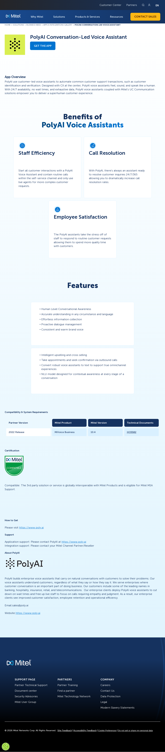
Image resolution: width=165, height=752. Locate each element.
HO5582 (131, 432)
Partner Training (67, 685)
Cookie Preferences (107, 730)
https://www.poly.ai (31, 527)
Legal (104, 702)
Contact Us (107, 690)
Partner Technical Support (31, 685)
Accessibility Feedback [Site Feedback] (85, 730)
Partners (131, 5)
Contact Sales (145, 16)
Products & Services (87, 16)
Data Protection (110, 696)
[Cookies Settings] (6, 746)
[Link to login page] (149, 5)
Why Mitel (37, 16)
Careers (105, 685)
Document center (26, 690)
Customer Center (110, 5)
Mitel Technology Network (73, 696)
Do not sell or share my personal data (135, 730)
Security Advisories (26, 696)
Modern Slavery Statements (117, 707)
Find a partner (66, 690)
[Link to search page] (143, 5)
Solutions (59, 16)
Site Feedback (64, 730)
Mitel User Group (25, 702)
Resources (116, 16)
